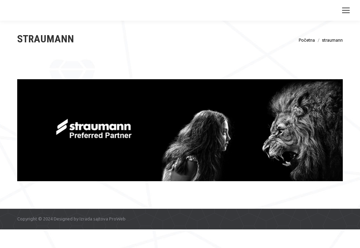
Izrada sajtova (94, 218)
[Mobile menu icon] (346, 10)
